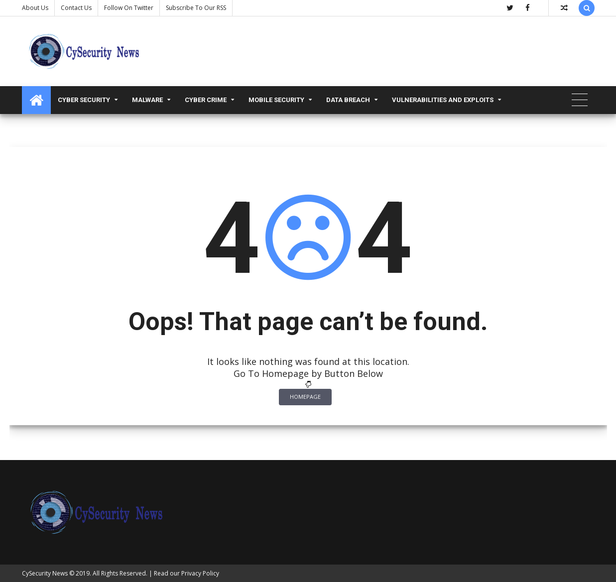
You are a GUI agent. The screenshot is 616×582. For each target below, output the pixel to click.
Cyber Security (84, 100)
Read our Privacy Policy (186, 573)
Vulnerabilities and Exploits (442, 100)
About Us (35, 7)
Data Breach (348, 100)
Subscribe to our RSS (196, 7)
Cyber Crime (206, 100)
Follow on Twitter (128, 7)
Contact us (76, 7)
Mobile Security (276, 100)
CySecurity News (45, 573)
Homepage (305, 396)
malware (147, 100)
